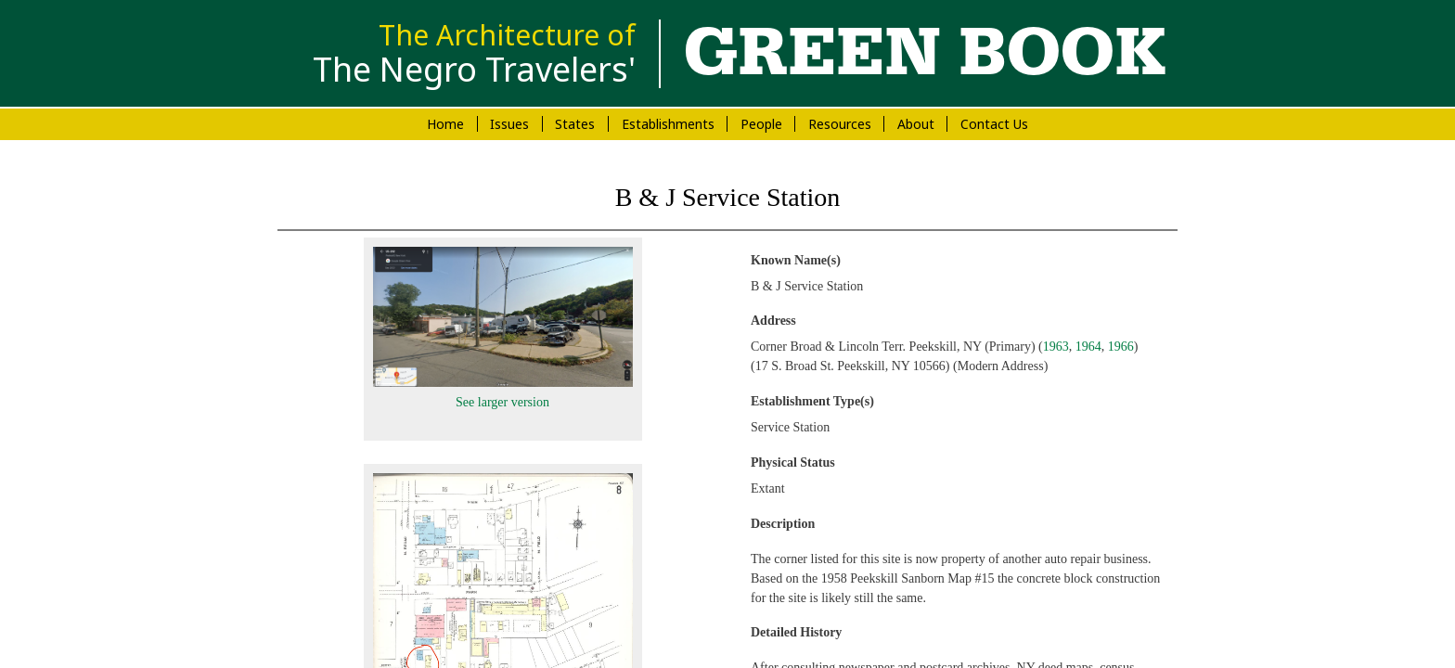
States (575, 124)
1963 (1056, 346)
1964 (1088, 346)
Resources (839, 124)
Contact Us (994, 124)
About (915, 124)
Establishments (668, 124)
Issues (509, 124)
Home (445, 124)
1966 (1121, 346)
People (761, 124)
